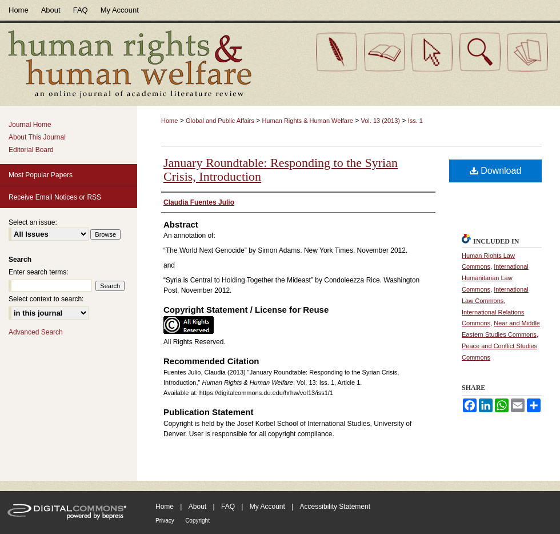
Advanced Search (36, 332)
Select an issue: (33, 222)
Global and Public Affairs (220, 120)
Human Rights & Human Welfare (307, 120)
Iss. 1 (415, 120)
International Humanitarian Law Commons (495, 278)
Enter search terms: (39, 272)
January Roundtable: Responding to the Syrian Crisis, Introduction (280, 170)
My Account (267, 507)
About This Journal (37, 137)
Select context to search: (46, 299)
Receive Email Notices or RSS (55, 197)
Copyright (197, 520)
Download (496, 171)
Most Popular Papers (41, 175)
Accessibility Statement (335, 507)
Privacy (164, 520)
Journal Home (30, 125)
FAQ (228, 507)
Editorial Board (31, 150)
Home (169, 120)
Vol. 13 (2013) (380, 120)
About (197, 507)
